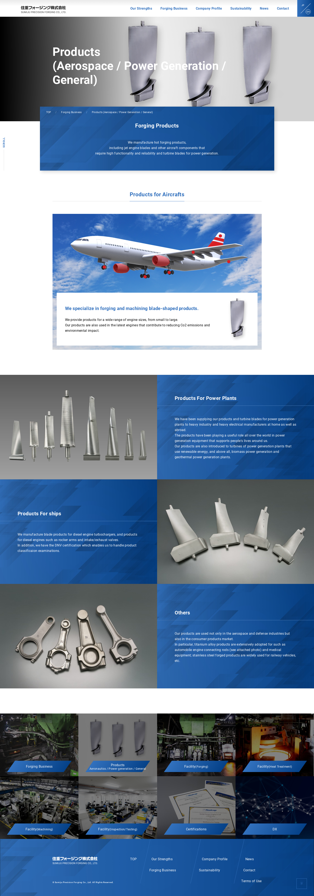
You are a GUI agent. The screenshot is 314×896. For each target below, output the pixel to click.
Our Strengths (141, 8)
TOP (48, 112)
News (264, 8)
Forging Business (173, 8)
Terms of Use (251, 881)
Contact (283, 8)
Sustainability (240, 8)
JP (302, 5)
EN (308, 11)
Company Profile (209, 8)
